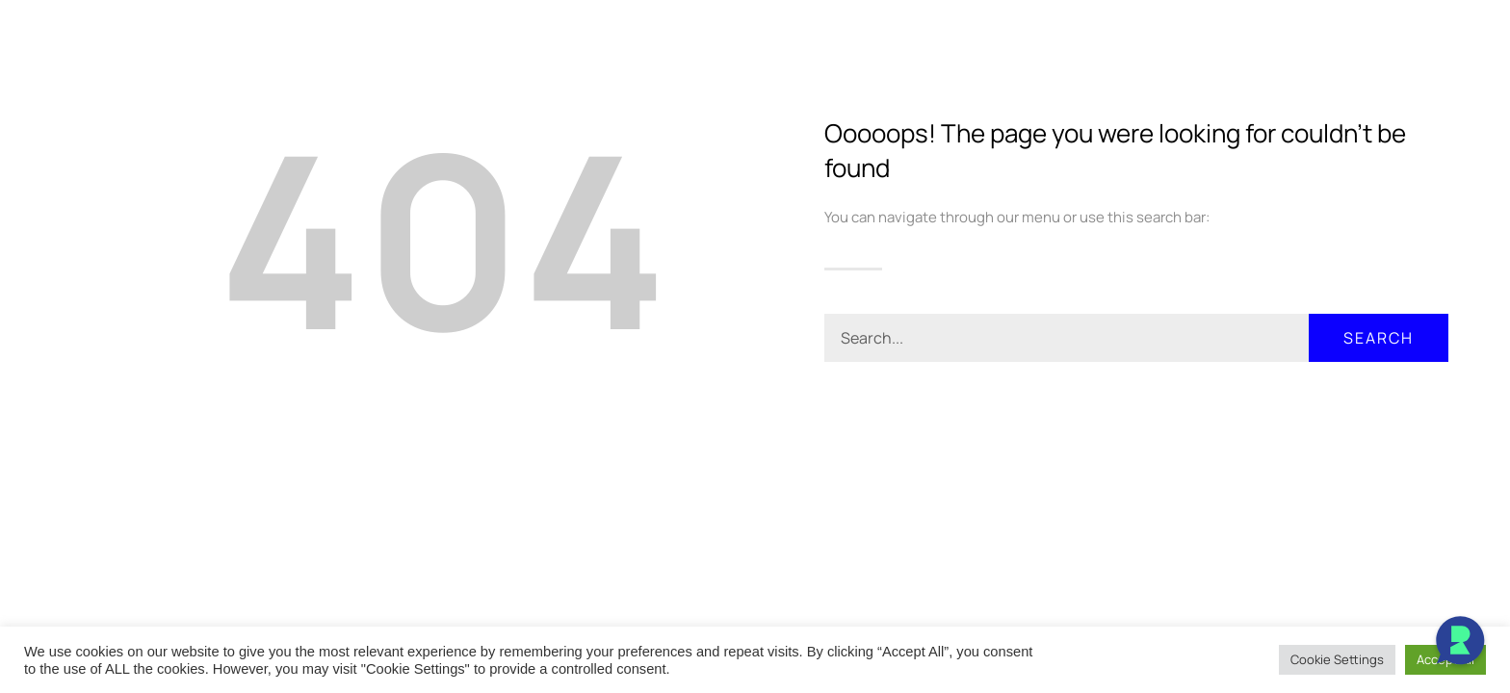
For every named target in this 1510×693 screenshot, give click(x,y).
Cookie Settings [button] (1337, 659)
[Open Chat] (1460, 643)
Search (1378, 337)
